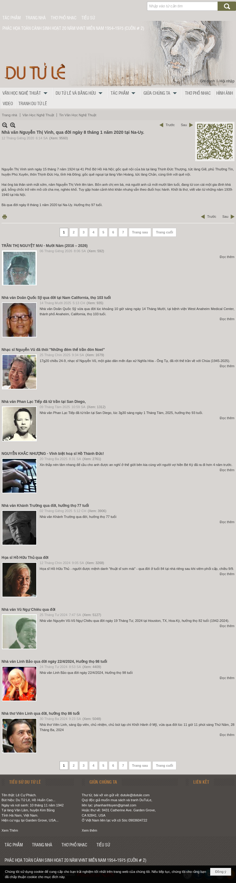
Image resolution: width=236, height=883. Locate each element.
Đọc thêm (227, 257)
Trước (170, 125)
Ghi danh (207, 81)
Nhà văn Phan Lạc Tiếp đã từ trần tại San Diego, (44, 402)
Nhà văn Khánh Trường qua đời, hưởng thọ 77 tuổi (45, 505)
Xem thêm (89, 830)
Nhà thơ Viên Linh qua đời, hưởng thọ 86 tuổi (41, 713)
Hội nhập (226, 81)
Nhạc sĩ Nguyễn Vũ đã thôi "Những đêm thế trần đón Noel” (53, 350)
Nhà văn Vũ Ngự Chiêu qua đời (28, 609)
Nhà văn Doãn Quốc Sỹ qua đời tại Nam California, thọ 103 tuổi (56, 298)
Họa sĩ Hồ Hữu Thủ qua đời (25, 557)
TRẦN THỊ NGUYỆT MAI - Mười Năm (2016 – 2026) (45, 246)
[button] (26, 93)
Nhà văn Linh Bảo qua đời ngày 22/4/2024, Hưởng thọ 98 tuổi (54, 661)
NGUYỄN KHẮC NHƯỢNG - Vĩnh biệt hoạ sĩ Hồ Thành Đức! (53, 453)
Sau (184, 125)
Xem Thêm (10, 830)
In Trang (5, 216)
